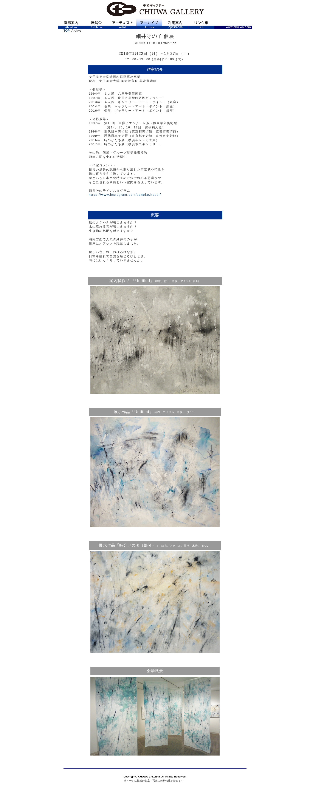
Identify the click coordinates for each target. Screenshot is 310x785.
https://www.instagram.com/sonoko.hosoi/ (125, 194)
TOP (67, 30)
